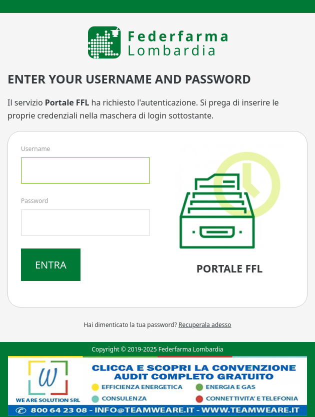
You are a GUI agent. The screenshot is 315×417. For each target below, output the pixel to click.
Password (34, 200)
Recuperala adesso (205, 324)
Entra (50, 265)
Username (35, 148)
